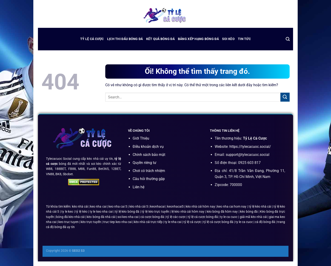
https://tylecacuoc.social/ (250, 146)
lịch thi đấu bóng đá (125, 39)
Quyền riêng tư (144, 162)
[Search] (288, 39)
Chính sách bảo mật (149, 154)
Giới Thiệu (141, 138)
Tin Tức (244, 39)
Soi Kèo (228, 39)
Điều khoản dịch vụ (148, 146)
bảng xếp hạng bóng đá (198, 39)
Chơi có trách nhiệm (149, 171)
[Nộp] (285, 97)
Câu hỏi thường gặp (149, 179)
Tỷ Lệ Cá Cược (92, 39)
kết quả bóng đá (160, 39)
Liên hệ (138, 187)
